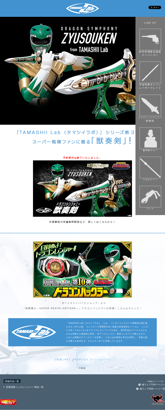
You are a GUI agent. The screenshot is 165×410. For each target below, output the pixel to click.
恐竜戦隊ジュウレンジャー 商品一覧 (25, 387)
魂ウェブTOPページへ (153, 384)
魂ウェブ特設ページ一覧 (152, 388)
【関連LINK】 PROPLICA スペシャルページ (82, 359)
